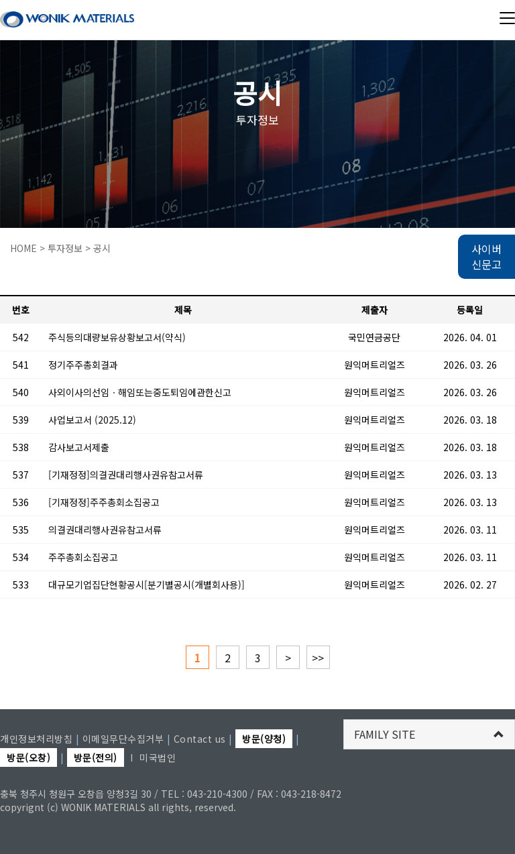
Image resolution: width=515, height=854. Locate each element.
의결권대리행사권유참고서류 (105, 529)
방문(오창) (28, 757)
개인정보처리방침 (36, 738)
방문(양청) (264, 738)
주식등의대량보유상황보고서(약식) (117, 337)
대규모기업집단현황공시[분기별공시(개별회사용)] (146, 584)
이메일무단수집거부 (123, 738)
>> (318, 658)
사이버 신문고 (486, 256)
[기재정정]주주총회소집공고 (104, 502)
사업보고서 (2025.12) (92, 419)
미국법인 (157, 757)
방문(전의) (95, 757)
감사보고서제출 (78, 447)
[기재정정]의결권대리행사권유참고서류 (125, 474)
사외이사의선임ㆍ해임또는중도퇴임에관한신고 (139, 392)
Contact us (200, 738)
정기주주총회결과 (83, 364)
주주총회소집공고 (83, 557)
